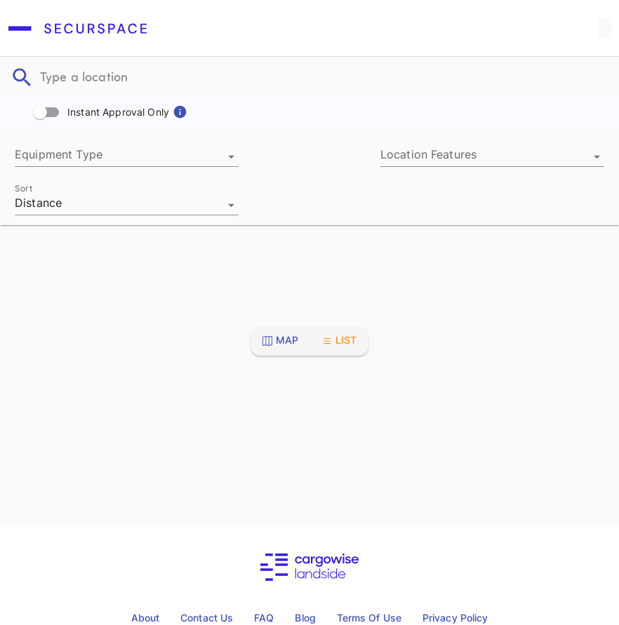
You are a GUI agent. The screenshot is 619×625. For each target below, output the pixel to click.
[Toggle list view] (340, 341)
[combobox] (127, 157)
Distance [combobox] (38, 203)
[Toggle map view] (281, 341)
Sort (23, 188)
